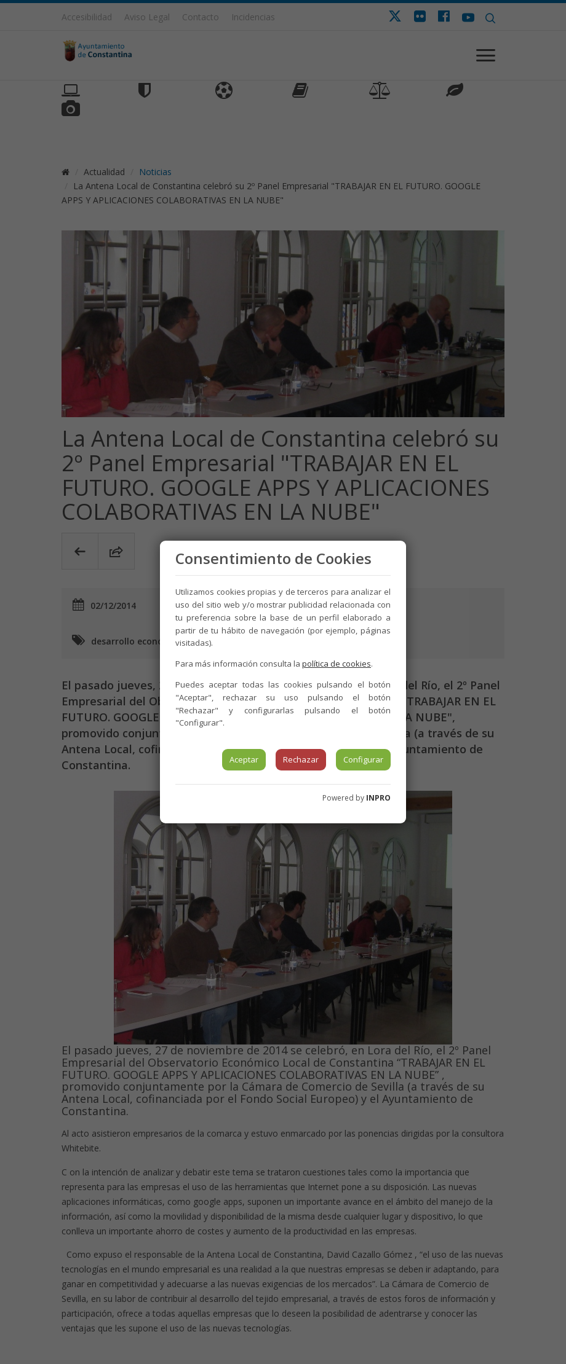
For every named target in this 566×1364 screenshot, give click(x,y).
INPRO (378, 798)
